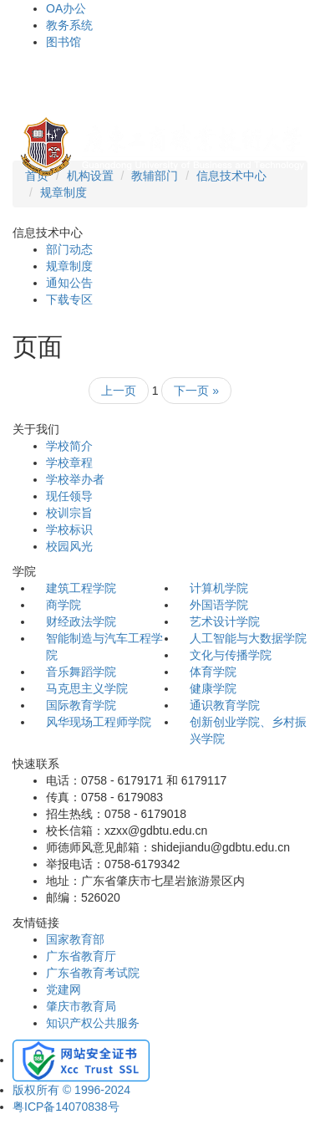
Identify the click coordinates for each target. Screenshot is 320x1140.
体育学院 (213, 671)
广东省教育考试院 (93, 972)
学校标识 (69, 529)
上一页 (118, 390)
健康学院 (213, 688)
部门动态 (69, 249)
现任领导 (69, 496)
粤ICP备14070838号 (66, 1106)
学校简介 (69, 445)
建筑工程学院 (81, 588)
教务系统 (69, 25)
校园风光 (69, 546)
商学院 (63, 604)
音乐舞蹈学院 (81, 671)
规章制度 (63, 192)
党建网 (63, 989)
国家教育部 (75, 939)
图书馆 (63, 42)
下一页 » (196, 390)
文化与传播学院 (231, 655)
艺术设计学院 (225, 621)
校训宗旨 (69, 512)
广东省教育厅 (81, 956)
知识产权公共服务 (93, 1023)
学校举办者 (75, 479)
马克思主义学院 (87, 688)
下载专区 (69, 299)
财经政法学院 (81, 621)
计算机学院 (219, 588)
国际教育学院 (81, 705)
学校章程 (69, 462)
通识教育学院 (225, 705)
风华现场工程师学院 (98, 721)
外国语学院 (219, 604)
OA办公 (66, 8)
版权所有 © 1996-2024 (71, 1090)
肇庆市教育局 (81, 1006)
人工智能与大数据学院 (248, 638)
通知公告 (69, 282)
